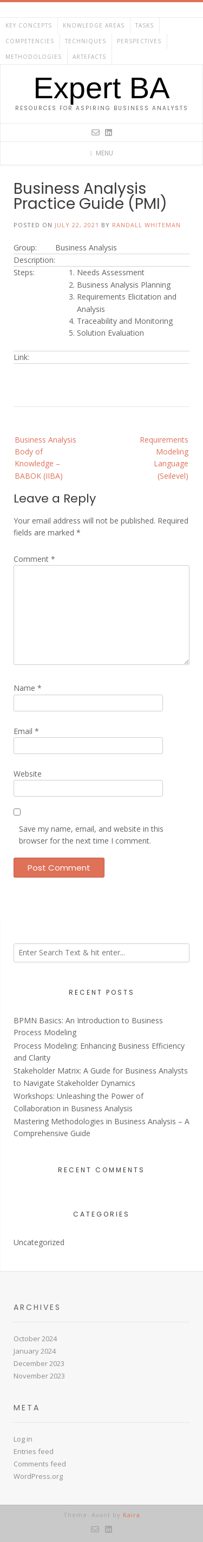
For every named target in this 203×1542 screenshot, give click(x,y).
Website (28, 774)
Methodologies (33, 56)
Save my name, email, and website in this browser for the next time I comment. (91, 835)
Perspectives (139, 41)
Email (26, 731)
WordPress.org (38, 1476)
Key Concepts (28, 25)
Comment (34, 559)
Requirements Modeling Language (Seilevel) (164, 457)
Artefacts (89, 56)
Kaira (131, 1515)
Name (28, 688)
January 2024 (35, 1351)
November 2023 (39, 1376)
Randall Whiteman (146, 225)
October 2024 (35, 1338)
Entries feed (34, 1451)
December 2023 (39, 1363)
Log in (23, 1439)
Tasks (144, 25)
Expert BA (101, 88)
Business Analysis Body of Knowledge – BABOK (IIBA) (45, 457)
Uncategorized (39, 1242)
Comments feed (40, 1464)
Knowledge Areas (94, 25)
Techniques (85, 41)
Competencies (29, 41)
